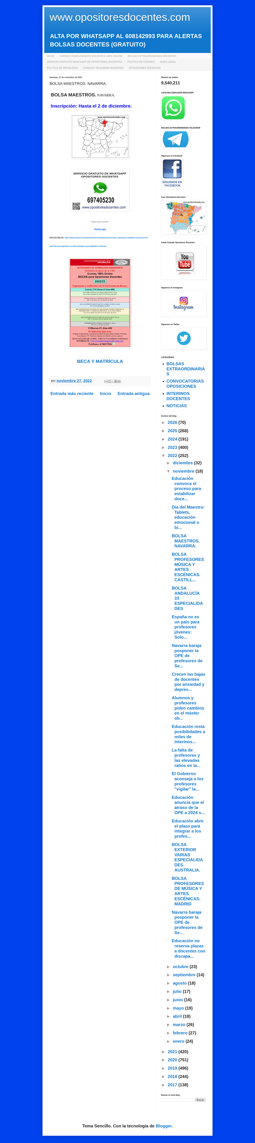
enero (179, 1041)
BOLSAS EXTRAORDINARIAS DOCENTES (152, 56)
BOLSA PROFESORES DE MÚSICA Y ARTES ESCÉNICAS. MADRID (188, 891)
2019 (173, 1068)
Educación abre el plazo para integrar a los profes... (187, 829)
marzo (179, 1024)
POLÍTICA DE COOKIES (141, 61)
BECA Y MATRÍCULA (100, 361)
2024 (173, 439)
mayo (179, 1008)
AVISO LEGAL (168, 61)
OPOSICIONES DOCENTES (145, 67)
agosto (180, 983)
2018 (173, 1076)
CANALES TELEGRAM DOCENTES (103, 67)
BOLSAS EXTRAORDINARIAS (185, 368)
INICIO (50, 56)
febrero (181, 1032)
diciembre (183, 462)
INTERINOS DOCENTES (178, 396)
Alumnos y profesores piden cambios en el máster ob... (188, 708)
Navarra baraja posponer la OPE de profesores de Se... (187, 655)
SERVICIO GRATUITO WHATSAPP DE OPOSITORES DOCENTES (84, 61)
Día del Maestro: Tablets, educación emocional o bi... (188, 517)
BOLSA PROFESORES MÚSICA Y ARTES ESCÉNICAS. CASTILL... (188, 567)
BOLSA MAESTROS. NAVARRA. (186, 540)
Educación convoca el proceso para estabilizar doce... (186, 488)
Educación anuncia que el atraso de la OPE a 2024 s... (188, 805)
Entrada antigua (134, 393)
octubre (181, 966)
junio (178, 999)
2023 (173, 447)
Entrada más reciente (72, 393)
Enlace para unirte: (100, 221)
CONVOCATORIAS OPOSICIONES (185, 384)
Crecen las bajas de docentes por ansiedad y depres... (188, 682)
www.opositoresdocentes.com (120, 17)
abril (178, 1016)
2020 (173, 1059)
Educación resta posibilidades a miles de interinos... (188, 734)
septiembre (185, 974)
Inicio (105, 393)
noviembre (184, 471)
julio (178, 991)
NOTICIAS (176, 405)
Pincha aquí (100, 229)
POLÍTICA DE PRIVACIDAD (62, 67)
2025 (173, 430)
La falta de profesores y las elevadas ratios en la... (186, 758)
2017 (173, 1084)
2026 (173, 422)
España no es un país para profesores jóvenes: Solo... (185, 627)
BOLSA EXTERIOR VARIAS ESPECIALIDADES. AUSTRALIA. (187, 857)
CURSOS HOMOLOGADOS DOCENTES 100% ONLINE (91, 56)
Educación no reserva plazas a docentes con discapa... (188, 948)
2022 (173, 455)
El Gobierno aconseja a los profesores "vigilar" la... (187, 781)
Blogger (163, 1126)
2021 (173, 1051)
